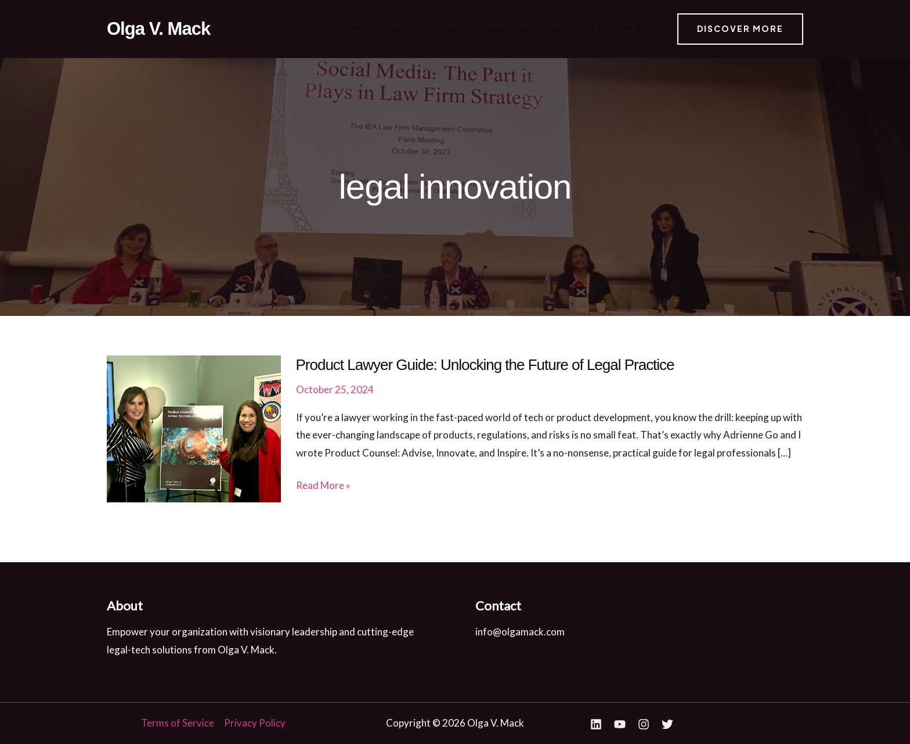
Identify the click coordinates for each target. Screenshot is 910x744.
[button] (455, 29)
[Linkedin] (596, 724)
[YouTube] (620, 724)
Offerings (582, 29)
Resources (526, 29)
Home (399, 29)
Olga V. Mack (158, 29)
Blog (482, 29)
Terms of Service (177, 723)
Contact (635, 29)
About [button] (441, 29)
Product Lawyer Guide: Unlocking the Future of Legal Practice (485, 364)
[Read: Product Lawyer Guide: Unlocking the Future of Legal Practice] (194, 428)
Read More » (323, 486)
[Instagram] (643, 724)
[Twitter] (667, 724)
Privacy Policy (255, 723)
